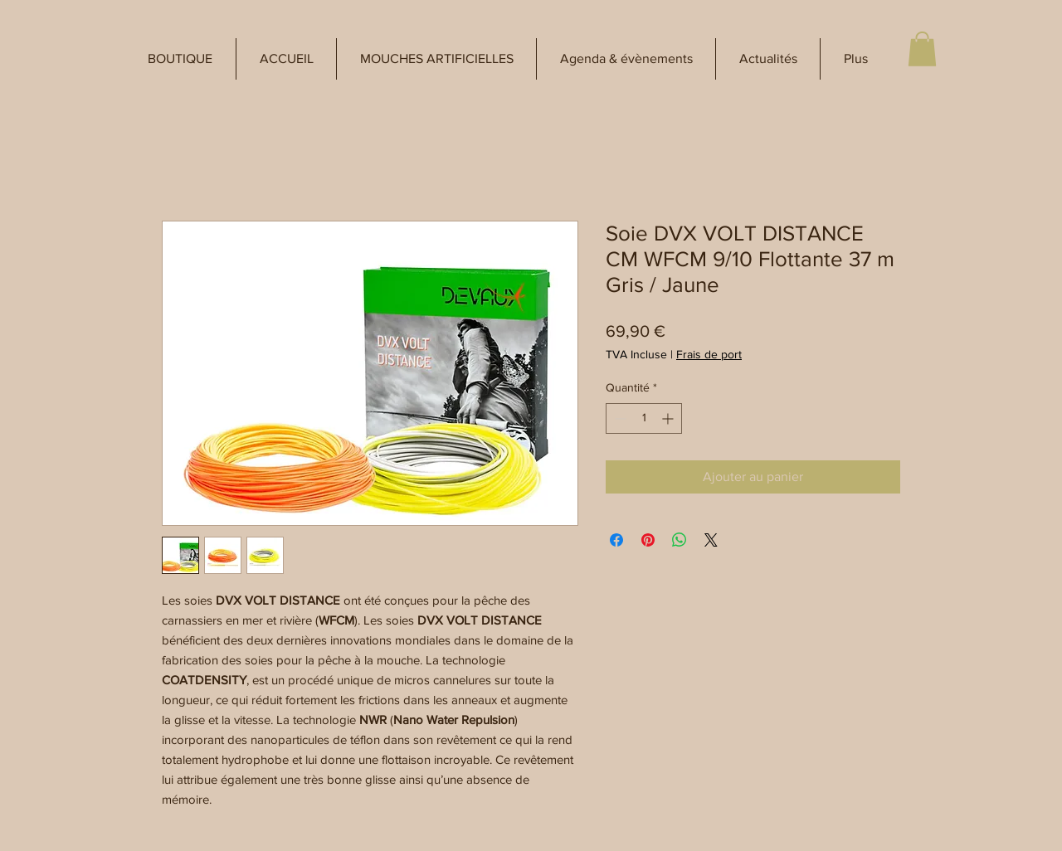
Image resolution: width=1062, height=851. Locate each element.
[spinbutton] (644, 418)
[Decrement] (618, 418)
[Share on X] (711, 540)
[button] (180, 59)
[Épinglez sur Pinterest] (648, 540)
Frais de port (709, 354)
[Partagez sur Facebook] (616, 540)
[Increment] (669, 418)
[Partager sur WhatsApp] (679, 540)
